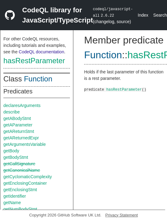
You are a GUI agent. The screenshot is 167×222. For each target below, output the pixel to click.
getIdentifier (14, 196)
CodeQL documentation (41, 51)
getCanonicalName (21, 170)
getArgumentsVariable (24, 144)
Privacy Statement (121, 215)
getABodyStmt (17, 118)
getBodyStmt (15, 157)
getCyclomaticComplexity (27, 176)
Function (38, 79)
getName (12, 202)
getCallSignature (19, 163)
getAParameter (17, 124)
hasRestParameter (34, 60)
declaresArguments (22, 105)
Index (143, 15)
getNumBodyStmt (20, 209)
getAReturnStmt (18, 131)
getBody (11, 150)
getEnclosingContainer (25, 183)
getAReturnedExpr (21, 137)
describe (11, 111)
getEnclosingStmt (20, 189)
